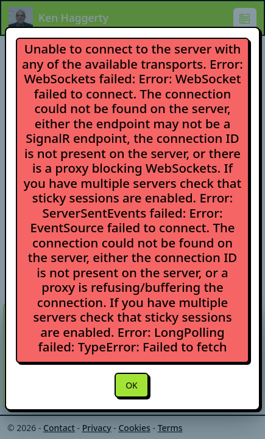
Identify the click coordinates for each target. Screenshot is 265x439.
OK (131, 385)
